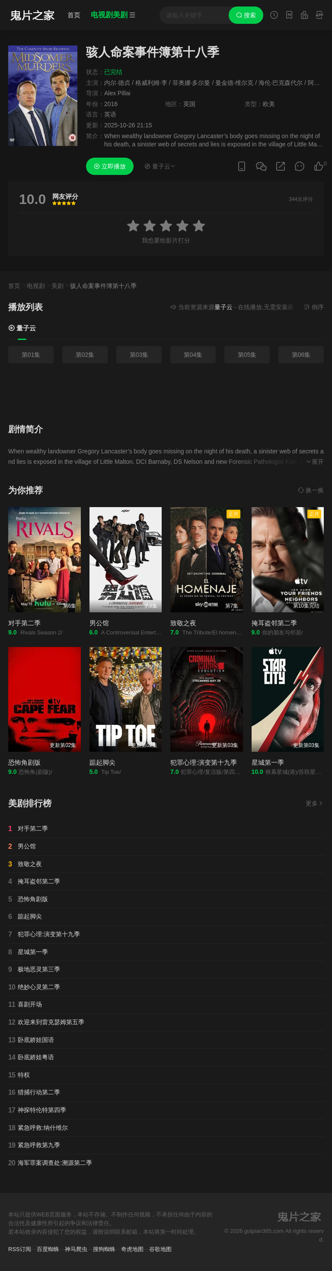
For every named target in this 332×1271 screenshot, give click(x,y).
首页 (73, 15)
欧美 (269, 103)
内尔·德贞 (117, 82)
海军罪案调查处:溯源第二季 (50, 1163)
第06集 (301, 354)
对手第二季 (24, 623)
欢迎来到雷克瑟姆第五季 (46, 1022)
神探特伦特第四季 (37, 1110)
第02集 (85, 354)
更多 (315, 803)
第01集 (31, 354)
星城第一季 (268, 762)
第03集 (139, 354)
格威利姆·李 (151, 82)
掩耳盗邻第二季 (274, 623)
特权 (19, 1075)
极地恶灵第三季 (34, 969)
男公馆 (99, 623)
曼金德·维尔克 (234, 82)
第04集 (193, 354)
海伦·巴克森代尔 (281, 82)
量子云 (22, 328)
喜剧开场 (25, 1004)
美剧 (57, 285)
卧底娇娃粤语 (31, 1057)
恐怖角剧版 (24, 762)
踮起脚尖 (102, 762)
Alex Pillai (117, 93)
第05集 (247, 354)
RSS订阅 (19, 1249)
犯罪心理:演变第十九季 (203, 762)
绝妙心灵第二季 (34, 987)
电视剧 (36, 285)
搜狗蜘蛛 (104, 1249)
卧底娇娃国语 (31, 1040)
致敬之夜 (183, 623)
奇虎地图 (132, 1249)
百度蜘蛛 (48, 1249)
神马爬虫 (76, 1249)
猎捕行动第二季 (34, 1092)
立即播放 (110, 166)
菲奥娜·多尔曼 (191, 82)
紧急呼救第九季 (34, 1145)
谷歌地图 (160, 1249)
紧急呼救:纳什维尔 (38, 1128)
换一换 (311, 490)
